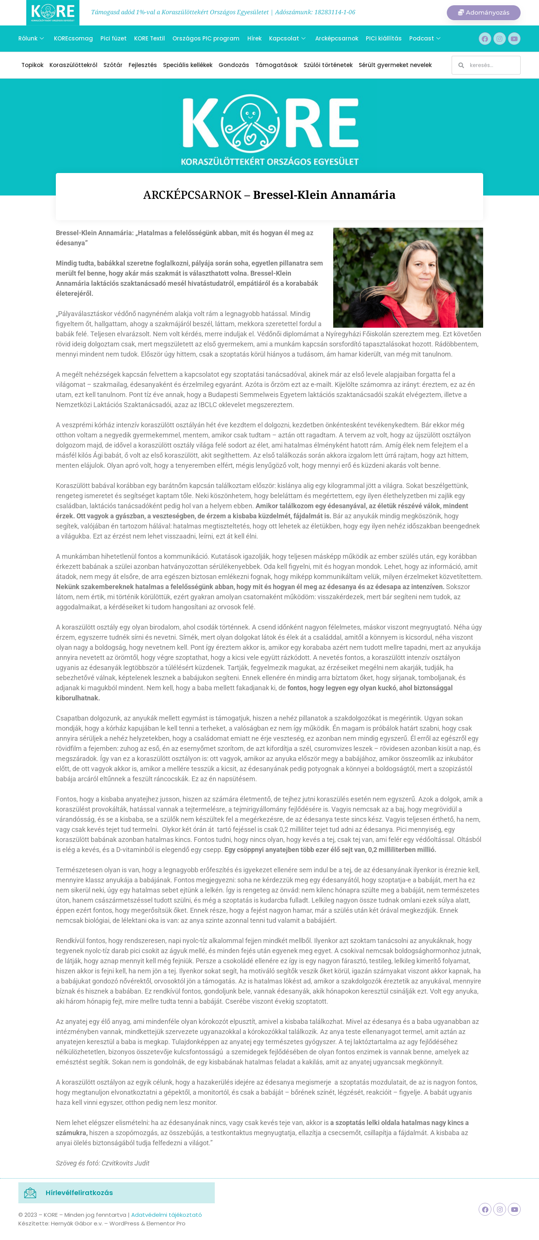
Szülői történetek (328, 65)
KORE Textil (149, 38)
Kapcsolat (286, 38)
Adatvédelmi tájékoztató (166, 1215)
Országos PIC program (205, 38)
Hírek (254, 38)
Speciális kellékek (188, 65)
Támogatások (276, 65)
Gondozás (234, 65)
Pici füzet (113, 38)
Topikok (32, 65)
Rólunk (31, 38)
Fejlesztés (143, 65)
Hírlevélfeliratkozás (79, 1192)
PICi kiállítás (383, 38)
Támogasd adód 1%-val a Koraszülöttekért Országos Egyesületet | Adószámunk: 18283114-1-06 (223, 12)
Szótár (113, 65)
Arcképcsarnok (336, 38)
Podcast (424, 38)
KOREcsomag (73, 38)
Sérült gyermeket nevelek (395, 65)
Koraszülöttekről (73, 65)
